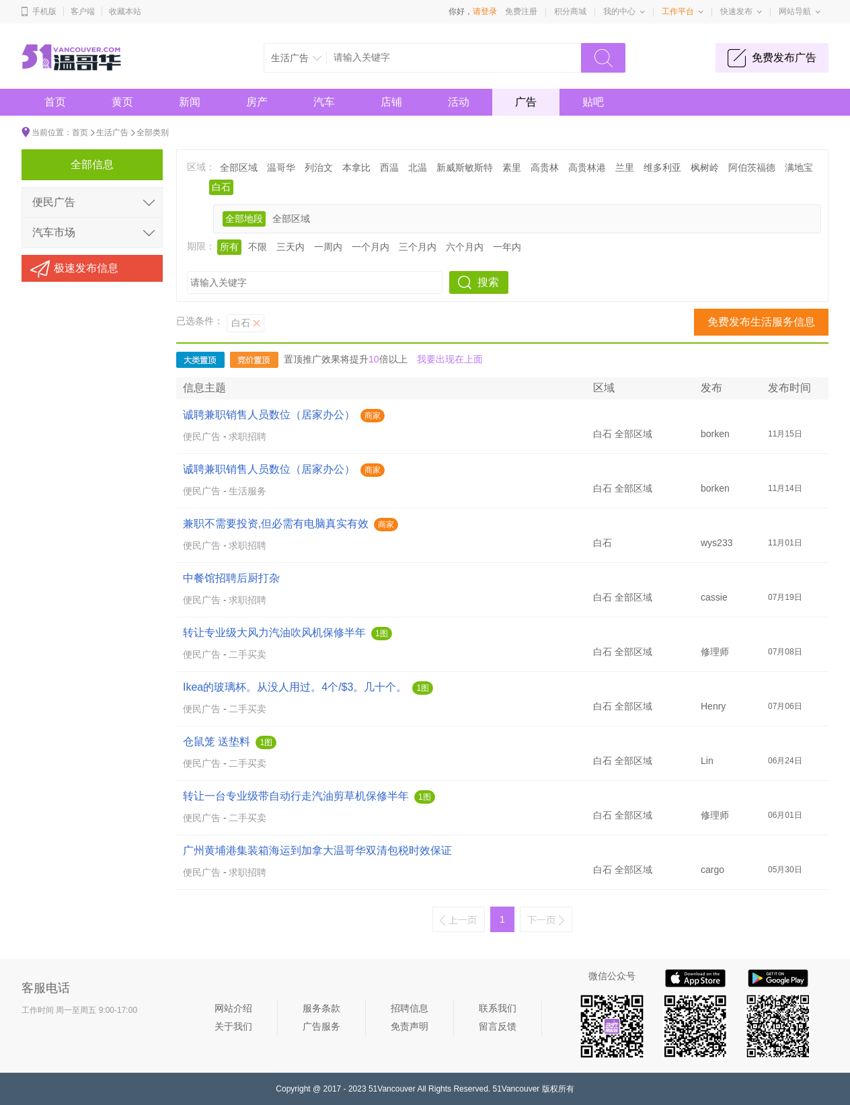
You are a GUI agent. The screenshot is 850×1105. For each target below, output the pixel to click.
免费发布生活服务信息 (761, 322)
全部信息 (92, 164)
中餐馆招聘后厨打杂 (231, 578)
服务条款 (321, 1008)
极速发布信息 (86, 268)
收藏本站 (125, 11)
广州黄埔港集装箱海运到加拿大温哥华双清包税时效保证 (317, 850)
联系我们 (497, 1008)
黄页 (122, 102)
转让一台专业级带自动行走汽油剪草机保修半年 (296, 796)
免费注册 (521, 11)
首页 (55, 102)
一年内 (507, 246)
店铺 (391, 102)
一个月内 (370, 246)
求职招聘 (247, 436)
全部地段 (244, 218)
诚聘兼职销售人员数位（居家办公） (269, 414)
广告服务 (321, 1026)
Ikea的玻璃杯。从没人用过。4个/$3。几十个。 (295, 687)
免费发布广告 (784, 57)
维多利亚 (662, 167)
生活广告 (112, 132)
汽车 (324, 102)
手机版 (44, 11)
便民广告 (202, 436)
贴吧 (593, 102)
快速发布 (736, 11)
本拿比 (356, 167)
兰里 (624, 167)
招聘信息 (409, 1008)
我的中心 (619, 11)
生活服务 (247, 491)
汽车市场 (53, 232)
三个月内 (417, 246)
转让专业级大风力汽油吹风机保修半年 (274, 632)
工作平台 (678, 11)
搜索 (488, 282)
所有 (229, 246)
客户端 (83, 11)
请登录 (485, 11)
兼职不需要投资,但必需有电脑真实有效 (276, 523)
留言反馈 (497, 1026)
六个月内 (465, 246)
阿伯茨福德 (751, 167)
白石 (221, 187)
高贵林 (545, 167)
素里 (511, 167)
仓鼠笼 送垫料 (216, 741)
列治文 (319, 167)
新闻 (189, 102)
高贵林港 (587, 167)
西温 (389, 167)
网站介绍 (233, 1008)
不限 (257, 246)
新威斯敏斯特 (464, 167)
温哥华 (281, 167)
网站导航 (795, 11)
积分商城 (570, 11)
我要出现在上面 (450, 359)
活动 (458, 102)
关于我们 (233, 1026)
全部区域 (239, 167)
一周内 (328, 246)
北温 (417, 167)
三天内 (290, 246)
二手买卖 (247, 654)
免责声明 (409, 1026)
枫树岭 (705, 167)
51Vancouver (392, 1089)
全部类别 (153, 132)
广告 (526, 102)
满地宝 (799, 167)
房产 (257, 102)
